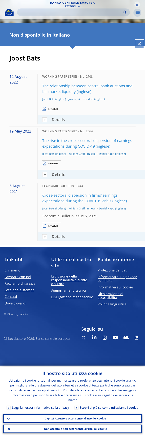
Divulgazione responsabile (72, 297)
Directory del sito (17, 314)
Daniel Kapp (106, 154)
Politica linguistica (112, 304)
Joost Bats (48, 99)
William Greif (77, 154)
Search (125, 12)
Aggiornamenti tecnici (68, 290)
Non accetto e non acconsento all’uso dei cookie (75, 428)
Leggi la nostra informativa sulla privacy (40, 407)
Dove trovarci (15, 303)
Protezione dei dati (112, 270)
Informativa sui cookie (115, 287)
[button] (137, 4)
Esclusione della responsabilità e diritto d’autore (69, 280)
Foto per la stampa (19, 290)
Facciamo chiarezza (20, 283)
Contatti (11, 296)
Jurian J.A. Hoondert (81, 99)
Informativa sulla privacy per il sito (117, 278)
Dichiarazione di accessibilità (110, 295)
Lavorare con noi (18, 276)
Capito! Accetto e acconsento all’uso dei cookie (75, 417)
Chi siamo (12, 270)
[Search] (70, 12)
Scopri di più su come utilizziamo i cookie (109, 407)
